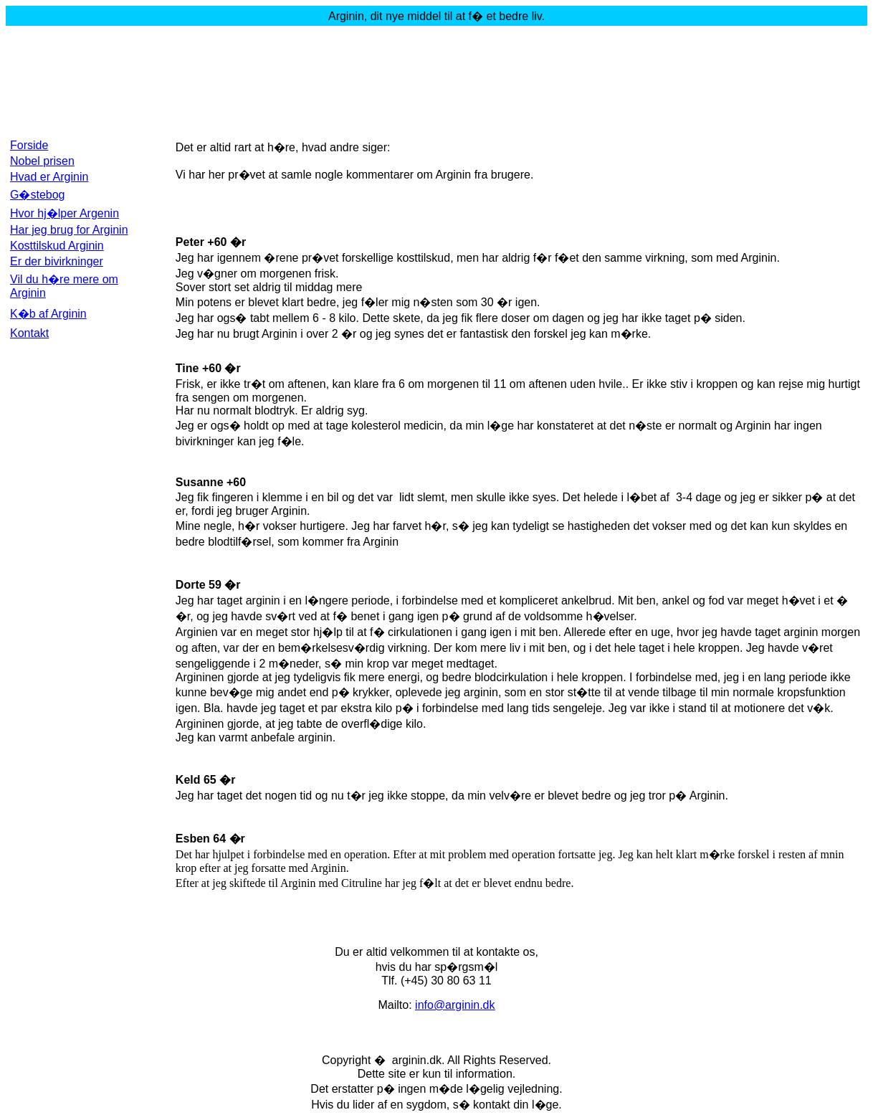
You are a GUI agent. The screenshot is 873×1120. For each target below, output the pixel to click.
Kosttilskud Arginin (57, 245)
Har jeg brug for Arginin (69, 230)
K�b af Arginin (48, 314)
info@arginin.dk (455, 1005)
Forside (29, 145)
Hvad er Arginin (49, 177)
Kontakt (29, 333)
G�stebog (37, 195)
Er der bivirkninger (56, 261)
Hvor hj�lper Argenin (64, 213)
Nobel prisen (42, 161)
